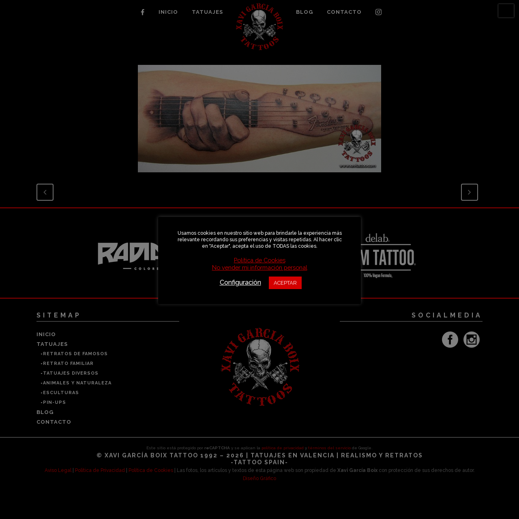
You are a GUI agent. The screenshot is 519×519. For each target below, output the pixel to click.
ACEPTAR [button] (285, 283)
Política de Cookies (259, 260)
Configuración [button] (240, 282)
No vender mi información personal (259, 267)
